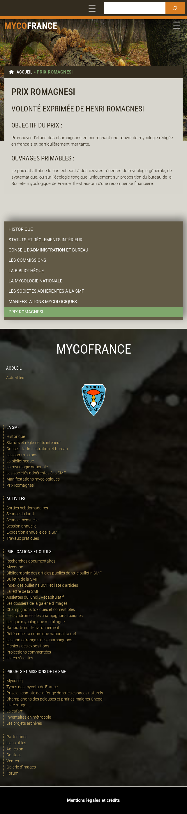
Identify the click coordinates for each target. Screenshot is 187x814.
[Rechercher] (175, 8)
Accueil (24, 72)
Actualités (15, 377)
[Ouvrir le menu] (92, 8)
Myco (15, 26)
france (42, 26)
